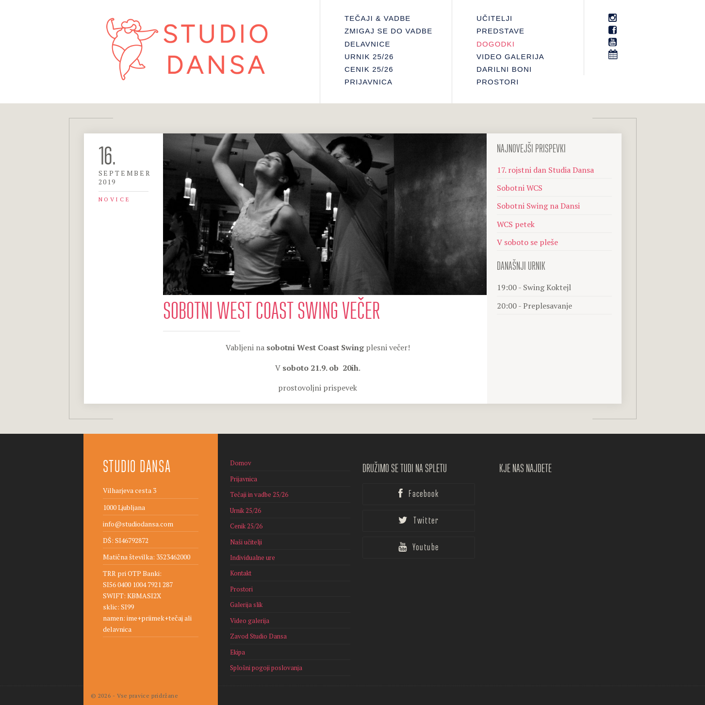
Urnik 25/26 (369, 56)
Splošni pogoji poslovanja (266, 667)
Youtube (418, 547)
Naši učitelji (246, 542)
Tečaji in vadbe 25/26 (259, 494)
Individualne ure (252, 557)
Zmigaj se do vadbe (388, 31)
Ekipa (237, 652)
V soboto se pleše (527, 242)
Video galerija (510, 56)
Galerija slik (246, 604)
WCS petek (516, 224)
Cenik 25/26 (368, 69)
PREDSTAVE (500, 31)
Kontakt (240, 573)
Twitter (418, 520)
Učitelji (494, 18)
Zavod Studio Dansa (258, 636)
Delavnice (367, 44)
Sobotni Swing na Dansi (538, 205)
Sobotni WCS (519, 187)
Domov (240, 463)
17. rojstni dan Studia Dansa (545, 169)
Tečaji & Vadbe (377, 18)
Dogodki (495, 44)
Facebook (418, 494)
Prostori (497, 82)
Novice (114, 199)
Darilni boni (504, 69)
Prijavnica (368, 82)
